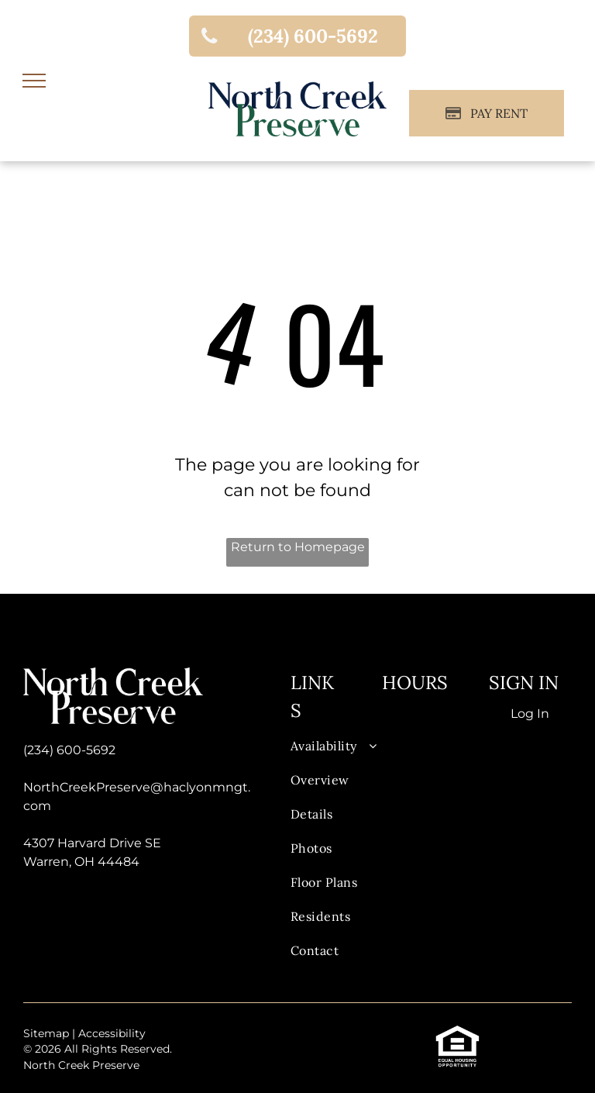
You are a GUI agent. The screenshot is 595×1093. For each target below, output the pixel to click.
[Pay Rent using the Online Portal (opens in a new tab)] (486, 113)
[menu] (34, 80)
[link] (297, 36)
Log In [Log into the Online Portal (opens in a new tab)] (530, 713)
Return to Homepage (298, 547)
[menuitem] (340, 753)
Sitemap (46, 1033)
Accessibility (112, 1033)
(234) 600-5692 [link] (69, 750)
